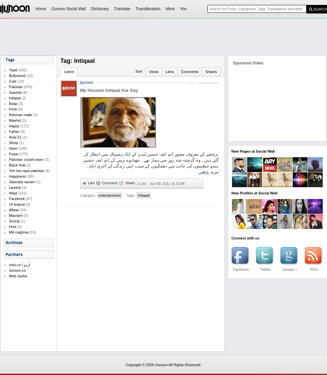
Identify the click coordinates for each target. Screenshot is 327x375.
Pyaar (13, 154)
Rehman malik (20, 115)
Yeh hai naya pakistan (26, 171)
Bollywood (17, 76)
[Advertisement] (148, 68)
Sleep (13, 143)
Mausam (16, 215)
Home (41, 9)
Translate (122, 9)
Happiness (17, 176)
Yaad (13, 70)
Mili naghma (18, 232)
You (183, 9)
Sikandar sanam (22, 182)
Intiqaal (14, 98)
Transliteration (148, 9)
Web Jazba (18, 276)
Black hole (17, 165)
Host (12, 227)
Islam (13, 148)
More (170, 9)
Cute (12, 81)
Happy (14, 126)
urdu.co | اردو (19, 265)
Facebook (17, 199)
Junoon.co (17, 270)
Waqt (13, 193)
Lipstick (15, 187)
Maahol (15, 120)
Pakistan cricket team (26, 160)
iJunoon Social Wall (68, 9)
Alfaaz (14, 210)
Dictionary (99, 9)
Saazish (15, 92)
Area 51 (15, 137)
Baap (13, 104)
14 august (17, 204)
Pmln (13, 109)
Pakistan (16, 87)
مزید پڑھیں (208, 171)
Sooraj (14, 221)
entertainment (110, 195)
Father (14, 132)
